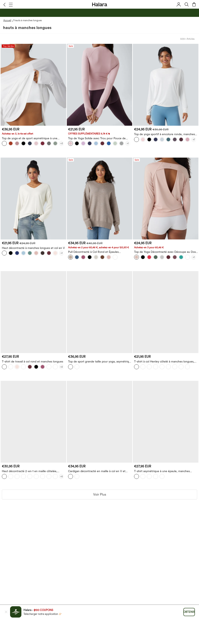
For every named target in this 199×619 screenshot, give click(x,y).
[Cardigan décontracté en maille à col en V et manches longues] (99, 422)
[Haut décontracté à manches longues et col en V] (33, 198)
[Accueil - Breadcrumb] (8, 20)
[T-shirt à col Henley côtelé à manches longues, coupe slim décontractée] (165, 312)
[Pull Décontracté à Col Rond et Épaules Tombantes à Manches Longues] (99, 198)
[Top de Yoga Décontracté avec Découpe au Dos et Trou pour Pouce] (165, 198)
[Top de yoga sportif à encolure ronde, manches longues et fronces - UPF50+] (165, 85)
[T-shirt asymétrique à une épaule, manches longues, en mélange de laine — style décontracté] (165, 422)
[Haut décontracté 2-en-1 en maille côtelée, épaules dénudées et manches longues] (33, 422)
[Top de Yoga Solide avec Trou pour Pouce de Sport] (99, 85)
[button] (4, 4)
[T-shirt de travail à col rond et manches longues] (33, 312)
